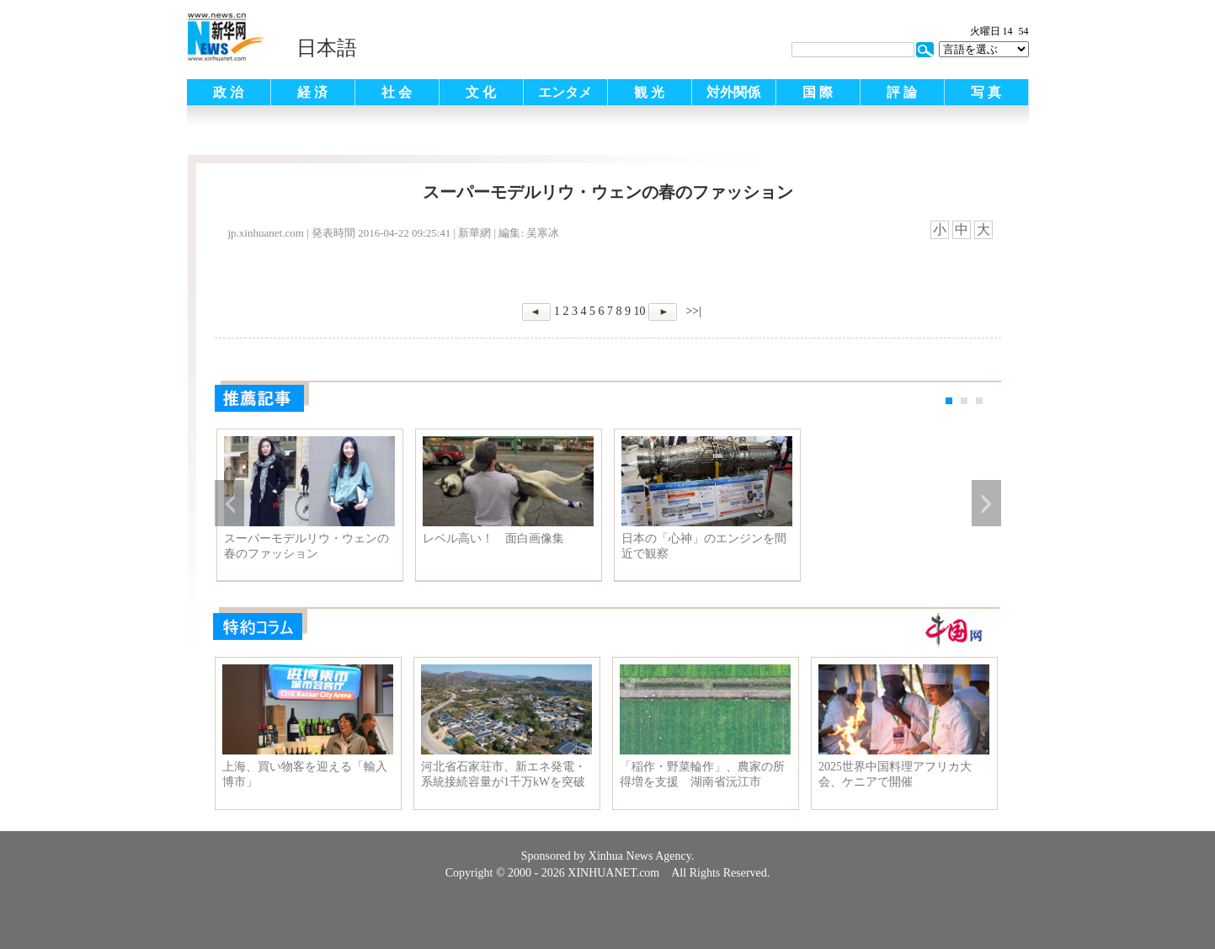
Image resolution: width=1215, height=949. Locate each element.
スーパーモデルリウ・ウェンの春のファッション (306, 546)
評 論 (902, 92)
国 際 (817, 92)
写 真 (986, 92)
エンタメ (565, 92)
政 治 (228, 92)
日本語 (326, 48)
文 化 (481, 92)
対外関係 (733, 92)
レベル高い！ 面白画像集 (493, 538)
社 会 (396, 92)
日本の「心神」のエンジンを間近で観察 (703, 546)
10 (639, 311)
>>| (692, 311)
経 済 (312, 92)
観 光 (649, 92)
